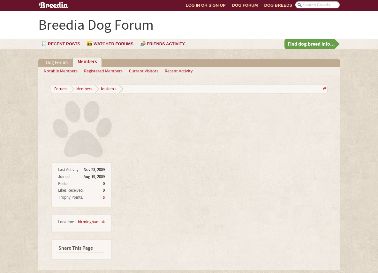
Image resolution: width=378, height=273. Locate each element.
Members (87, 62)
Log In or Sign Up (206, 5)
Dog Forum (245, 5)
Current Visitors (143, 71)
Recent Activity (179, 71)
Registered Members (103, 71)
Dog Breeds (278, 5)
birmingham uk (91, 222)
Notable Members (61, 71)
